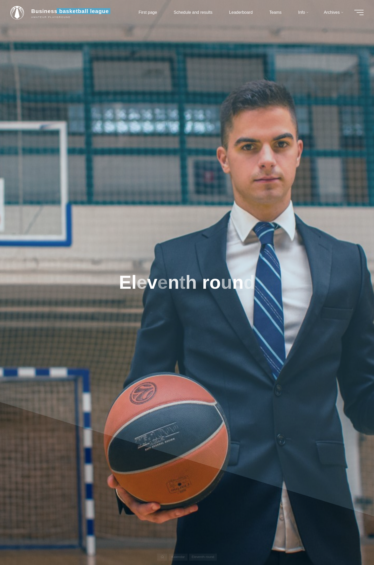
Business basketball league (70, 11)
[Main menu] (359, 12)
